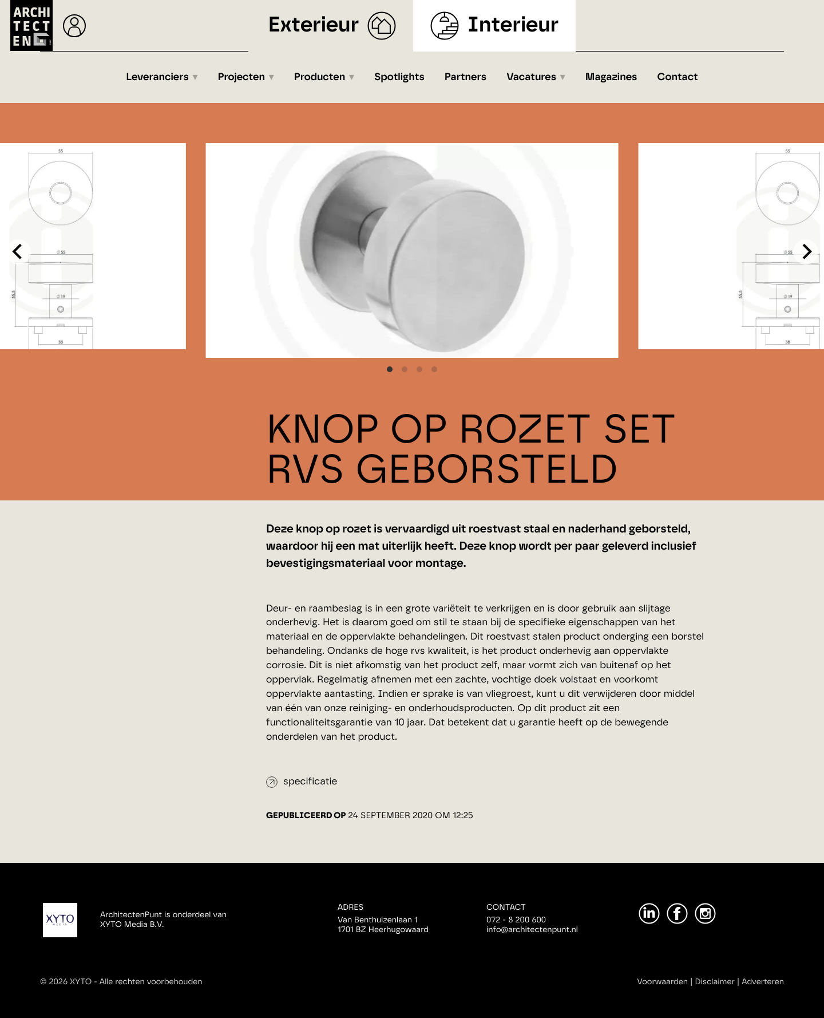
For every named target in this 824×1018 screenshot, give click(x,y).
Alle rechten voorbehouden (151, 982)
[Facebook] (677, 913)
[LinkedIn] (649, 913)
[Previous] (18, 252)
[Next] (805, 252)
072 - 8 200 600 (516, 920)
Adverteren (763, 982)
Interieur (513, 25)
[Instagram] (705, 913)
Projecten (242, 77)
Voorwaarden (662, 982)
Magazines (611, 77)
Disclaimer (715, 982)
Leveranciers (157, 77)
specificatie (310, 782)
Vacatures (531, 77)
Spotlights (399, 77)
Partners (465, 77)
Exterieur (313, 25)
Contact (677, 77)
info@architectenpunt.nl (532, 930)
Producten (320, 77)
